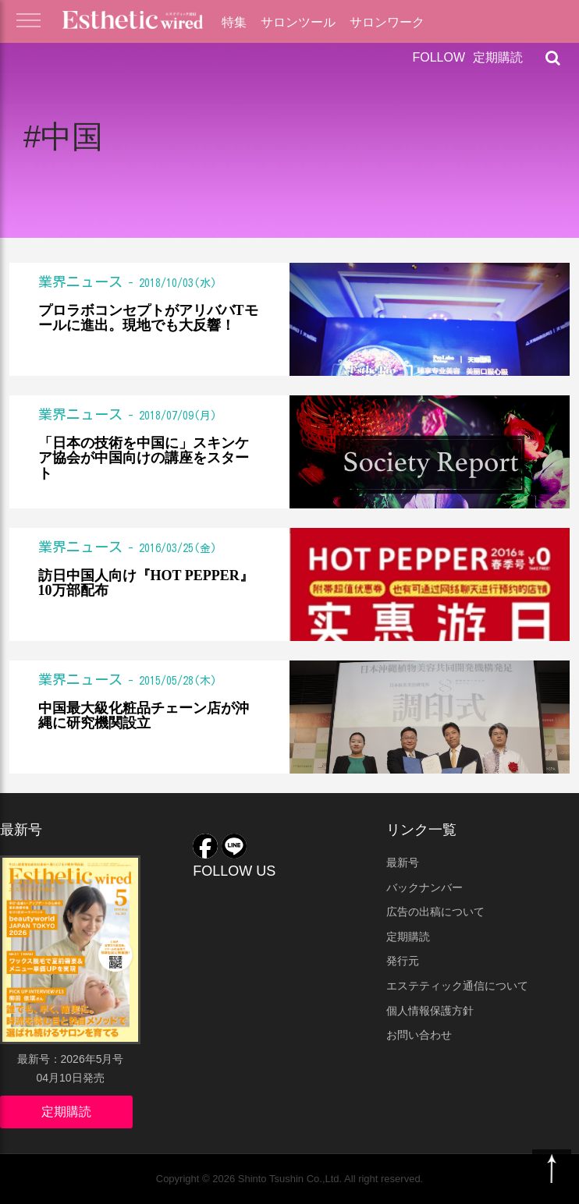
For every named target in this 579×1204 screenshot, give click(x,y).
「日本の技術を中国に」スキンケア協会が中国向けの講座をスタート (143, 459)
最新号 (402, 862)
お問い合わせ (419, 1035)
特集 (234, 22)
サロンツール (298, 22)
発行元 (402, 960)
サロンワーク (387, 22)
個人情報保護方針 (430, 1010)
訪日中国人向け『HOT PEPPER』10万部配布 (146, 583)
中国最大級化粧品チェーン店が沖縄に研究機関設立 (143, 716)
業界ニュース (80, 281)
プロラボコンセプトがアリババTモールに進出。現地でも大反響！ (148, 318)
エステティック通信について (457, 985)
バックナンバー (424, 887)
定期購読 (498, 57)
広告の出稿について (435, 911)
